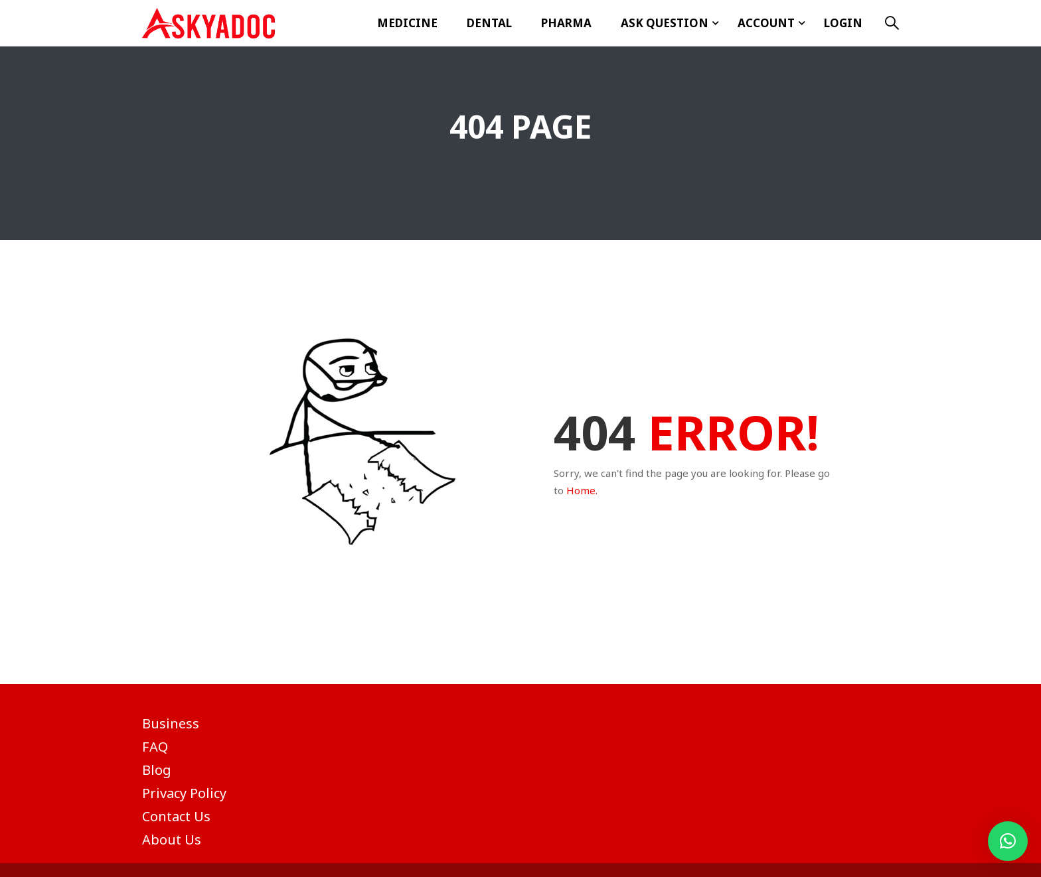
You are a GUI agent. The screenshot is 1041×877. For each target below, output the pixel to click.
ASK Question (664, 23)
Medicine (407, 23)
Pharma (566, 23)
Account (766, 23)
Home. (582, 490)
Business (170, 723)
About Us (171, 839)
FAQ (155, 747)
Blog (156, 770)
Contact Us (176, 816)
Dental (489, 23)
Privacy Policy (184, 793)
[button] (1008, 841)
